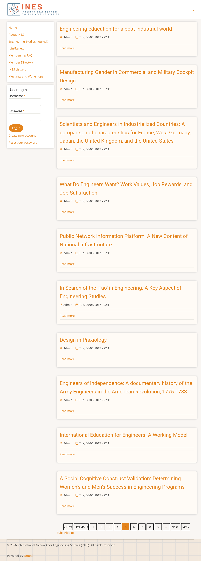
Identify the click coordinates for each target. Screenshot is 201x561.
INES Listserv (17, 69)
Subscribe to (65, 533)
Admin (67, 37)
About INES (16, 34)
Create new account (22, 135)
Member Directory (21, 62)
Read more (67, 48)
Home (13, 27)
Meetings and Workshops (26, 76)
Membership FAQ (20, 55)
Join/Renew (16, 48)
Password (15, 111)
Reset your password (23, 142)
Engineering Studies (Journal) (28, 41)
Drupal (28, 556)
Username (16, 96)
